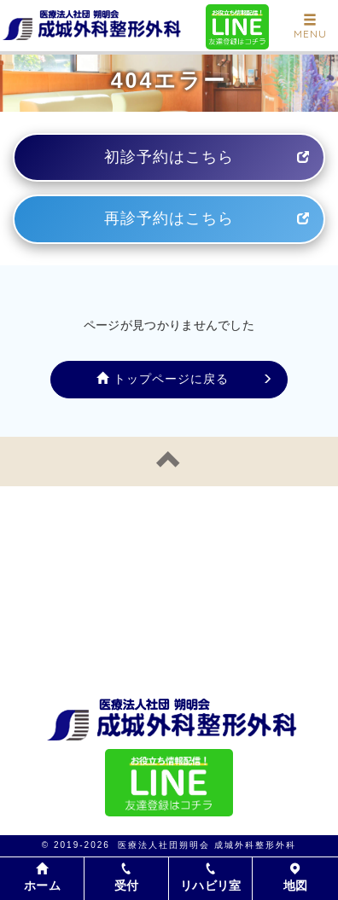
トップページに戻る (162, 379)
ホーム (42, 877)
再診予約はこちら (169, 218)
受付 (126, 877)
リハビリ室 (211, 877)
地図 (295, 877)
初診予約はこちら (169, 156)
